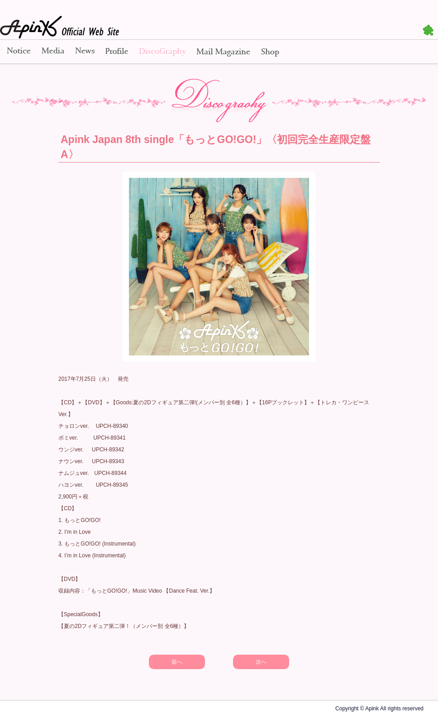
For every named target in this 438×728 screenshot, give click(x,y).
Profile (117, 52)
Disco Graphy (162, 52)
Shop (270, 52)
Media (53, 52)
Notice (18, 52)
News (84, 52)
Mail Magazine (223, 52)
